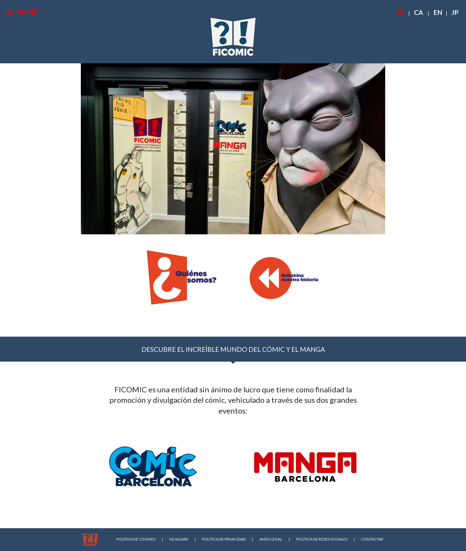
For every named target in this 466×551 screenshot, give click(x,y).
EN (437, 12)
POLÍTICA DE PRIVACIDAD (224, 539)
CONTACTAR (372, 539)
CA (418, 12)
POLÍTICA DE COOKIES (135, 539)
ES (400, 12)
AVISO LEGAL (270, 539)
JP (454, 12)
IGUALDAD (178, 539)
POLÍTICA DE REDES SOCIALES (321, 539)
